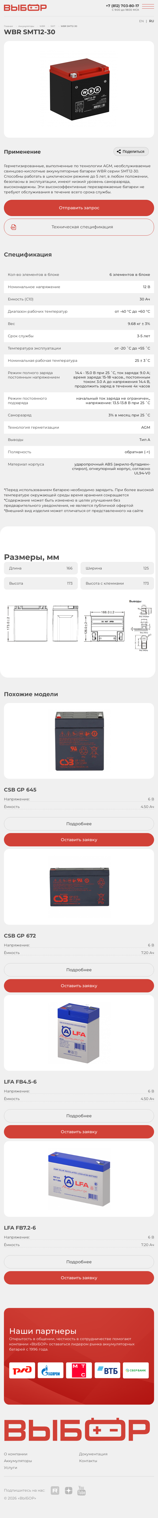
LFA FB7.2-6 (20, 1228)
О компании (16, 1454)
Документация (93, 1454)
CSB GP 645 (20, 790)
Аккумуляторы (18, 1460)
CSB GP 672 (20, 936)
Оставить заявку (79, 839)
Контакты (88, 1460)
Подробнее (79, 823)
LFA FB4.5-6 (20, 1082)
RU (151, 21)
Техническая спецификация (82, 226)
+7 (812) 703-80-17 (122, 5)
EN (141, 21)
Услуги (10, 1467)
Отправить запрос (79, 207)
